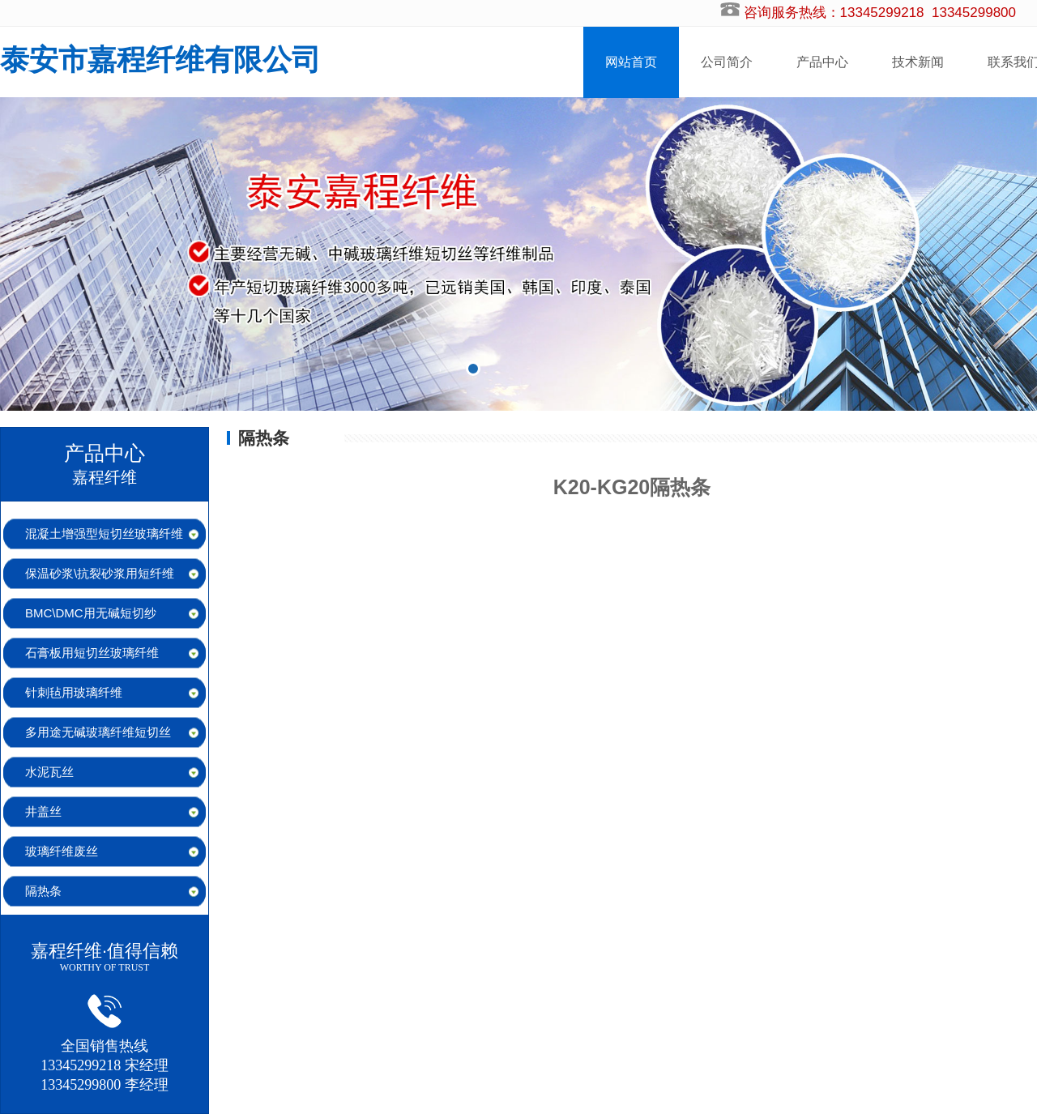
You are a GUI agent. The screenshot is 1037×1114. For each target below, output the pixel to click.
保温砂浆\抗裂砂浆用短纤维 (99, 573)
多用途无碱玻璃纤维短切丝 (98, 732)
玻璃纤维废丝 (61, 851)
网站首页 (631, 62)
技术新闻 (918, 62)
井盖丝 (43, 811)
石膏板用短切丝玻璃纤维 (92, 652)
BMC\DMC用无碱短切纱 (90, 613)
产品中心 (822, 62)
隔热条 (43, 891)
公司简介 (727, 62)
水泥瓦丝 (49, 772)
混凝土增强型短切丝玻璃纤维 (104, 533)
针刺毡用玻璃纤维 (73, 692)
